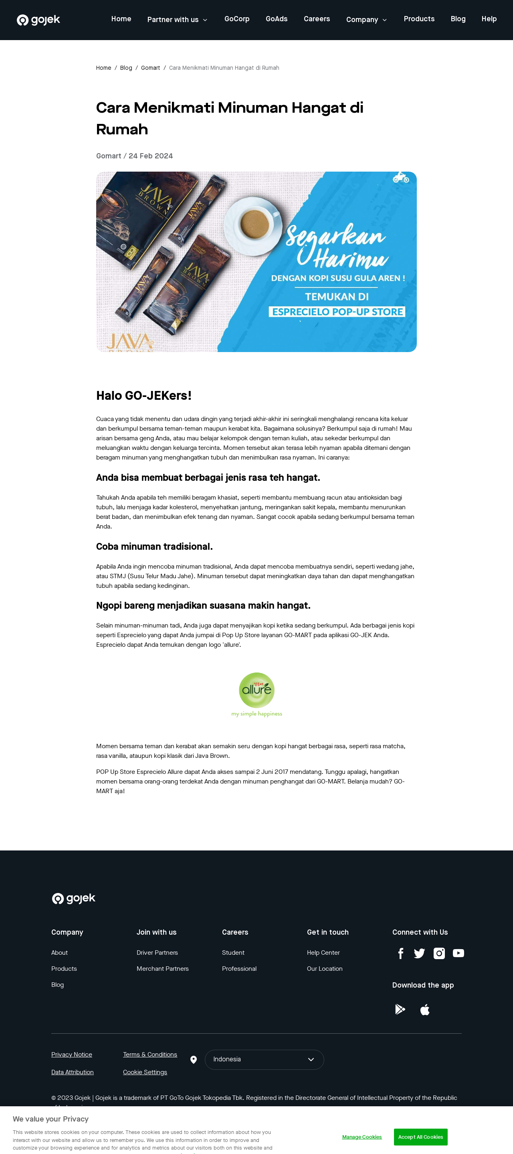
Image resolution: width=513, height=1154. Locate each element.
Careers (317, 19)
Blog (458, 19)
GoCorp (237, 19)
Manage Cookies (362, 1145)
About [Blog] (59, 952)
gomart (150, 68)
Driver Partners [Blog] (157, 952)
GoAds (277, 19)
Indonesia (264, 1060)
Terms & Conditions (150, 1054)
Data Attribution (72, 1072)
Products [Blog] (64, 968)
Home (121, 19)
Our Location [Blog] (325, 968)
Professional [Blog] (239, 968)
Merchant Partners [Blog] (163, 968)
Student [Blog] (233, 952)
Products (419, 19)
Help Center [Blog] (323, 952)
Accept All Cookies (420, 1145)
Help (489, 19)
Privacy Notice (71, 1054)
